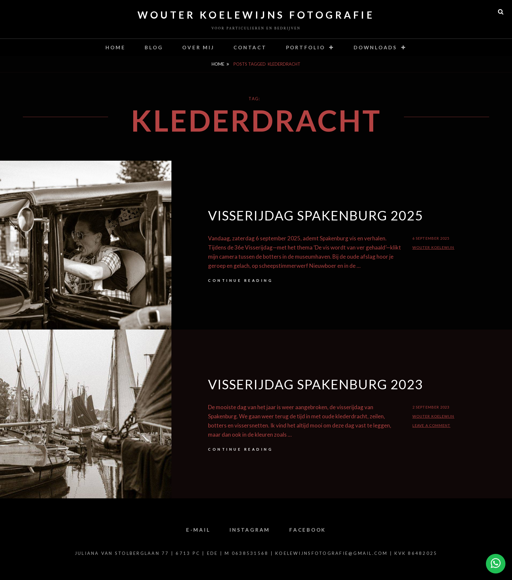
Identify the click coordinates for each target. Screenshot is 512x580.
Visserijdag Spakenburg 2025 (315, 215)
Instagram (250, 530)
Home (115, 47)
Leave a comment (431, 425)
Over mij (198, 47)
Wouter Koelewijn (433, 247)
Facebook (307, 530)
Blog (154, 47)
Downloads (375, 47)
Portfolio (305, 47)
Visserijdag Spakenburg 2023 (315, 384)
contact (249, 47)
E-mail (198, 530)
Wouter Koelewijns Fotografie (256, 15)
